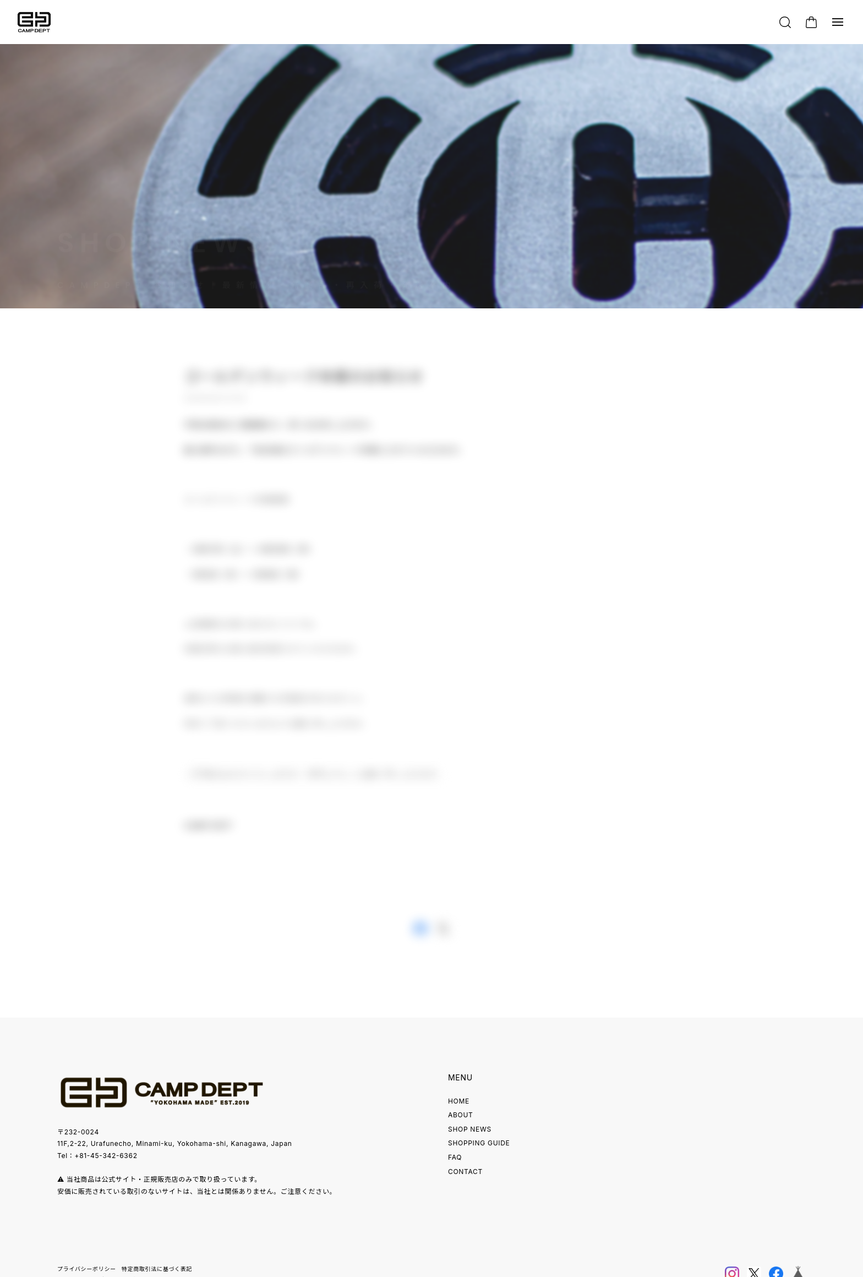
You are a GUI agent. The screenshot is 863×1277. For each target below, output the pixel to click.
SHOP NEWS (469, 1129)
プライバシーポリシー (86, 1268)
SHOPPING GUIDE (479, 1143)
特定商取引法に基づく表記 (157, 1268)
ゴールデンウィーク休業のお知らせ (304, 380)
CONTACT (465, 1171)
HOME (458, 1101)
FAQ (455, 1157)
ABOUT (460, 1115)
